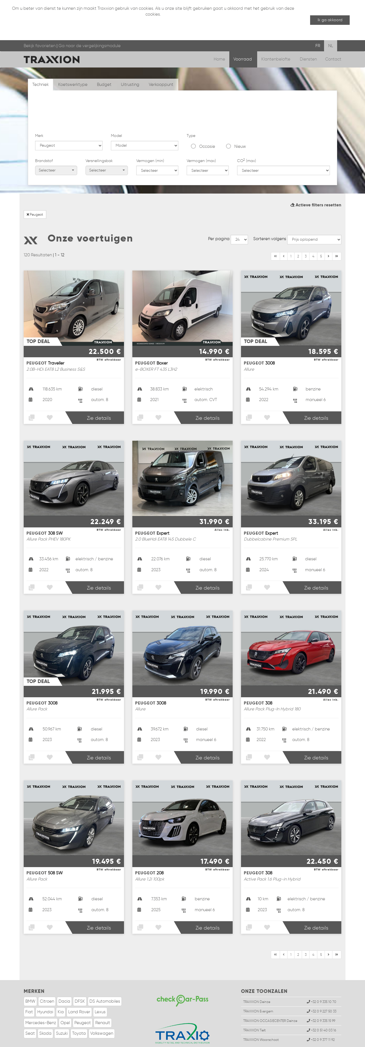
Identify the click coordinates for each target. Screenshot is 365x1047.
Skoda (45, 1013)
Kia (61, 991)
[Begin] (275, 236)
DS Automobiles (104, 981)
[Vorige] (284, 236)
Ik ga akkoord (330, 20)
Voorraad (243, 59)
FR (317, 45)
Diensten (308, 59)
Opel (65, 1002)
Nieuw (240, 112)
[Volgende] (336, 236)
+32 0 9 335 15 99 (321, 1000)
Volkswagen (101, 1013)
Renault (102, 1002)
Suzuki (62, 1013)
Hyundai (45, 991)
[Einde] (328, 236)
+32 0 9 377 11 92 (321, 1020)
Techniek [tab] (40, 84)
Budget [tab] (104, 84)
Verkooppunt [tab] (161, 84)
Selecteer (56, 137)
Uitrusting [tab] (130, 84)
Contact (333, 59)
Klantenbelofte (276, 59)
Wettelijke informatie (53, 1041)
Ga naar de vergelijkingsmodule (90, 45)
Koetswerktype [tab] (72, 84)
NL (330, 45)
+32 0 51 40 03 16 (321, 1010)
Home (219, 59)
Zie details (99, 398)
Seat (30, 1013)
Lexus (100, 991)
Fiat (29, 991)
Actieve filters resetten (315, 184)
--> (239, 219)
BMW (30, 981)
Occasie (207, 112)
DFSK (80, 981)
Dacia (64, 981)
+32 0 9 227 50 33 (321, 991)
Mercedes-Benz (40, 1002)
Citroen (47, 981)
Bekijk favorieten (39, 45)
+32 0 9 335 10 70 (321, 982)
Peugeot (35, 194)
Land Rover (79, 991)
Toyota (79, 1013)
